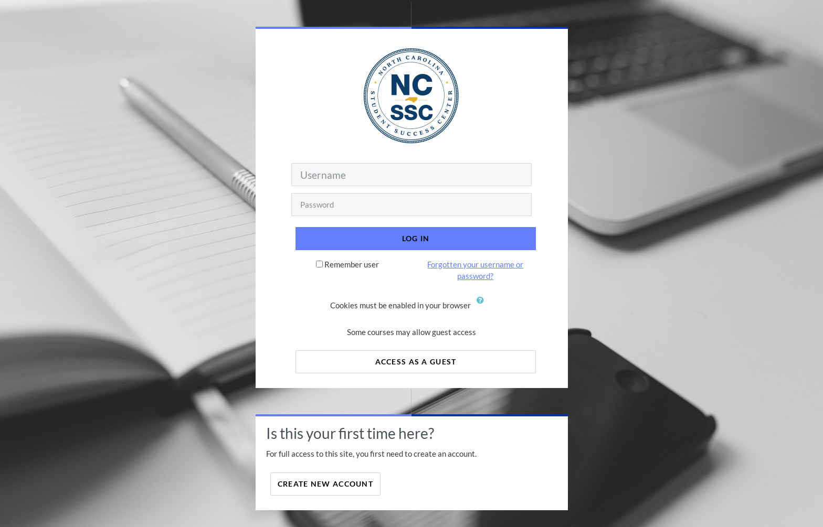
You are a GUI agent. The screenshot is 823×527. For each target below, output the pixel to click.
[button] (483, 306)
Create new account (325, 483)
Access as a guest (416, 361)
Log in (416, 238)
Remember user (351, 264)
